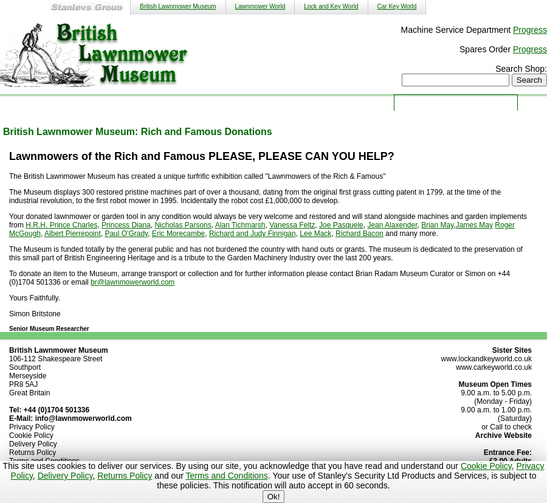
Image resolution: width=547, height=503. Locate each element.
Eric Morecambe (178, 233)
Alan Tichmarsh (240, 225)
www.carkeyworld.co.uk (494, 367)
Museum (120, 101)
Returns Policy (124, 475)
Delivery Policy (65, 475)
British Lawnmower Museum (178, 6)
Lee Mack (315, 233)
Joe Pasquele (341, 225)
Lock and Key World (331, 6)
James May (474, 225)
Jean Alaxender (392, 225)
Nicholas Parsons (182, 225)
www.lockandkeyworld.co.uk (486, 359)
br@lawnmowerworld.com (132, 282)
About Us (302, 101)
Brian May (437, 225)
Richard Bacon (359, 233)
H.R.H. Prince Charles (61, 225)
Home (59, 101)
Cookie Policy (486, 466)
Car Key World (397, 6)
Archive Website (503, 435)
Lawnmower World (260, 6)
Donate (363, 101)
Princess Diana (126, 225)
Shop (242, 101)
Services (181, 101)
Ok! (273, 496)
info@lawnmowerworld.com (83, 418)
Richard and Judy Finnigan (252, 233)
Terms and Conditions (226, 475)
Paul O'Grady (126, 233)
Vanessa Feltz (292, 225)
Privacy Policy (32, 427)
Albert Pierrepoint (72, 233)
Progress (530, 30)
